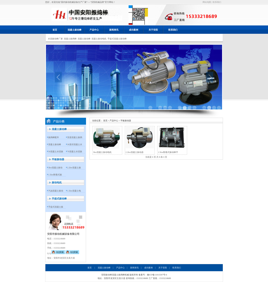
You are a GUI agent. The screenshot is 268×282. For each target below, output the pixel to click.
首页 (55, 29)
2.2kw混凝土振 (74, 167)
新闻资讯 (113, 29)
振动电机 (57, 182)
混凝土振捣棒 (70, 38)
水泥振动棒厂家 (55, 38)
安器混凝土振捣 (74, 137)
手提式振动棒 (59, 198)
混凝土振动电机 (99, 38)
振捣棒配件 (53, 137)
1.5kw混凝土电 (74, 191)
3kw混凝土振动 (55, 167)
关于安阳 (153, 29)
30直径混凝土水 (74, 144)
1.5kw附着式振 (55, 174)
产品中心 (94, 29)
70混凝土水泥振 (74, 151)
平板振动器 (58, 159)
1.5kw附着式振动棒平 (168, 152)
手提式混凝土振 (55, 207)
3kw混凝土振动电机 (102, 152)
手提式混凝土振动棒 (117, 38)
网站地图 (207, 2)
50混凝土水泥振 (55, 151)
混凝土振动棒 (74, 29)
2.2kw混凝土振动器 (135, 152)
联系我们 (217, 2)
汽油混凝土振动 (55, 191)
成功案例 (133, 29)
